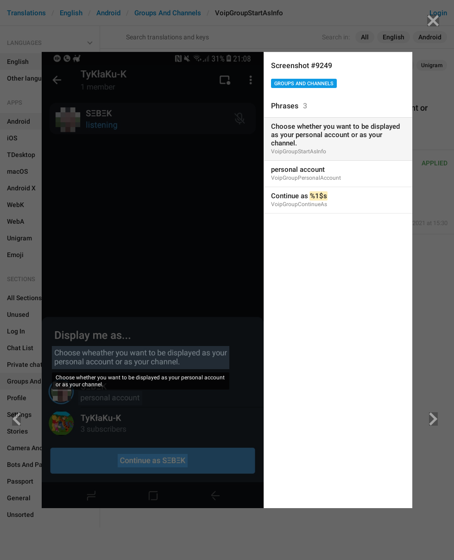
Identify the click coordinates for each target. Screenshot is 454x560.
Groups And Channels (304, 84)
